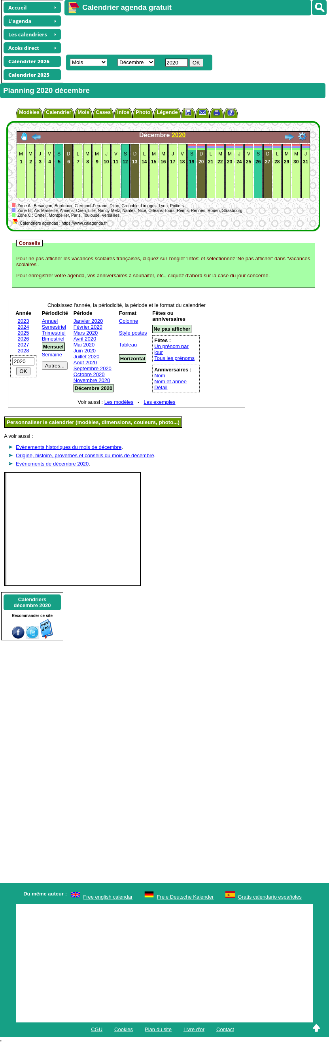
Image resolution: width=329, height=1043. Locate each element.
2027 (23, 345)
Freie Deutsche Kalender (185, 897)
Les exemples (159, 402)
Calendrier (58, 112)
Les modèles (119, 402)
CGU (96, 1029)
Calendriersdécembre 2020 (32, 602)
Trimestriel (54, 333)
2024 (23, 327)
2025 (23, 333)
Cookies (123, 1029)
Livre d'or (193, 1029)
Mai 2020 (84, 345)
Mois (83, 112)
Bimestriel (53, 339)
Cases (103, 112)
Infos (123, 112)
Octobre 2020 (89, 374)
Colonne (128, 321)
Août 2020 (85, 362)
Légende (167, 112)
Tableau (128, 345)
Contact (225, 1029)
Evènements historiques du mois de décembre (68, 447)
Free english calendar (107, 897)
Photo (143, 112)
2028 (23, 351)
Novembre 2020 (92, 380)
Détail (160, 387)
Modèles (29, 112)
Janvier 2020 (88, 321)
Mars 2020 (86, 333)
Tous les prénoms (174, 358)
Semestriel (54, 327)
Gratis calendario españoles (270, 897)
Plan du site (158, 1029)
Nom (159, 376)
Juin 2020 (85, 351)
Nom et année (170, 381)
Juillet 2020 (87, 357)
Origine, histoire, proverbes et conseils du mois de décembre (85, 455)
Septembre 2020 (93, 368)
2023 (23, 321)
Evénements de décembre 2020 (52, 464)
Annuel (50, 321)
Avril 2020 (85, 339)
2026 (23, 339)
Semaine (52, 355)
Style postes (133, 333)
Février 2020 (88, 327)
